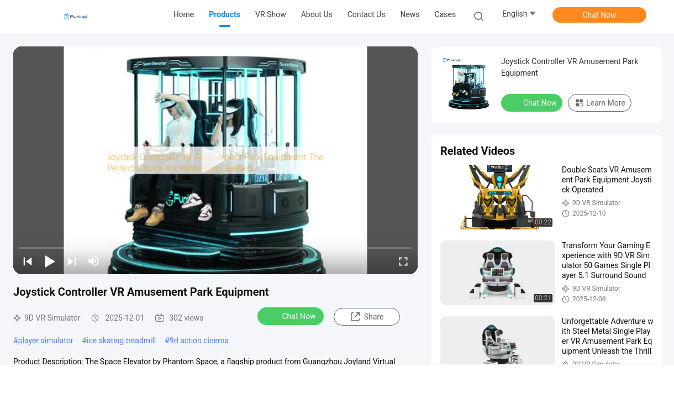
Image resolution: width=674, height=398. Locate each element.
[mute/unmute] (94, 261)
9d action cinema (199, 340)
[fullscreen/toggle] (403, 261)
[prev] (28, 261)
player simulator (45, 340)
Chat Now (600, 15)
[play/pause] (50, 261)
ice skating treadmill (121, 340)
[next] (72, 261)
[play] (215, 160)
